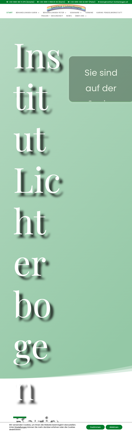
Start (10, 13)
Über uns (79, 16)
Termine (89, 13)
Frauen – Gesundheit (52, 16)
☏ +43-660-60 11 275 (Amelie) (20, 2)
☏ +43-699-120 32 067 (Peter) (82, 2)
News (69, 16)
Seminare (74, 13)
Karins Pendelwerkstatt (109, 13)
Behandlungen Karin (26, 13)
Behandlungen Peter (53, 13)
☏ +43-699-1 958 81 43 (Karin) (51, 2)
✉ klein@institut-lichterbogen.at (113, 2)
